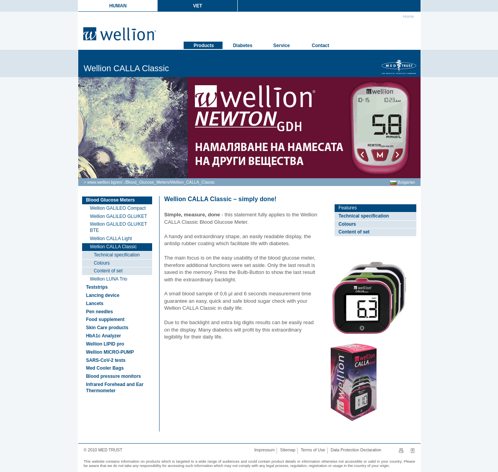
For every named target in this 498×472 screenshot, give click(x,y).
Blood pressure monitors (113, 376)
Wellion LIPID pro (105, 344)
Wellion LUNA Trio (108, 279)
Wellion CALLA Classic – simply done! (220, 199)
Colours (102, 263)
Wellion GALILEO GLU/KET (118, 216)
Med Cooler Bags (105, 368)
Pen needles (99, 311)
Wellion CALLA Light (111, 238)
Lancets (94, 303)
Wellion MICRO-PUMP (110, 352)
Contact (319, 45)
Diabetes (241, 45)
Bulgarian (402, 182)
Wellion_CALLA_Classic (192, 182)
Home (408, 16)
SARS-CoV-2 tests (106, 360)
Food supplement (105, 319)
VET (197, 6)
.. (124, 182)
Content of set (108, 271)
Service (281, 45)
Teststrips (97, 287)
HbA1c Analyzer (103, 336)
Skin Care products (107, 327)
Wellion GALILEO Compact (118, 208)
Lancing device (102, 295)
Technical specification (117, 255)
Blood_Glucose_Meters (147, 182)
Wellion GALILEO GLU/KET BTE (118, 227)
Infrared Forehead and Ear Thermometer (115, 387)
